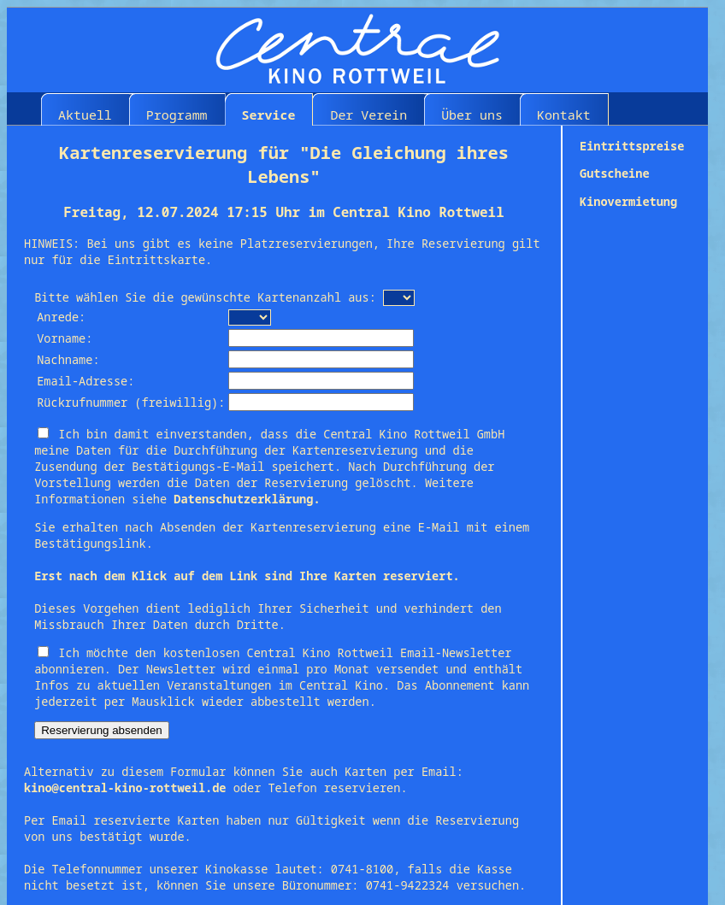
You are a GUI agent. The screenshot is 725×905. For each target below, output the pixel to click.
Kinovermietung (628, 201)
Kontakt (564, 114)
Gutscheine (615, 173)
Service (269, 114)
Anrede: (61, 317)
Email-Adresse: (85, 381)
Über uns (472, 114)
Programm (177, 114)
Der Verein (368, 114)
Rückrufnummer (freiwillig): (131, 402)
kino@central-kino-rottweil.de (125, 787)
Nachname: (68, 359)
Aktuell (85, 114)
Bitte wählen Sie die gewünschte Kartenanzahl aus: (205, 297)
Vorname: (64, 338)
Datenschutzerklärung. (247, 499)
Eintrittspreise (632, 146)
